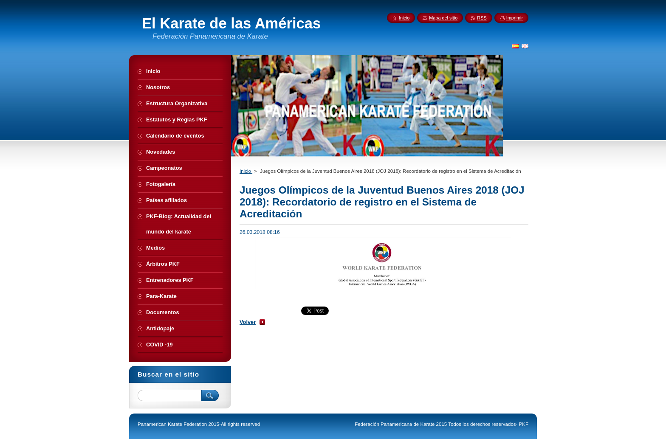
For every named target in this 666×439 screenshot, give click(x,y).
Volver (248, 322)
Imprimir (514, 17)
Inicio (246, 171)
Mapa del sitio (443, 17)
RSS (481, 17)
